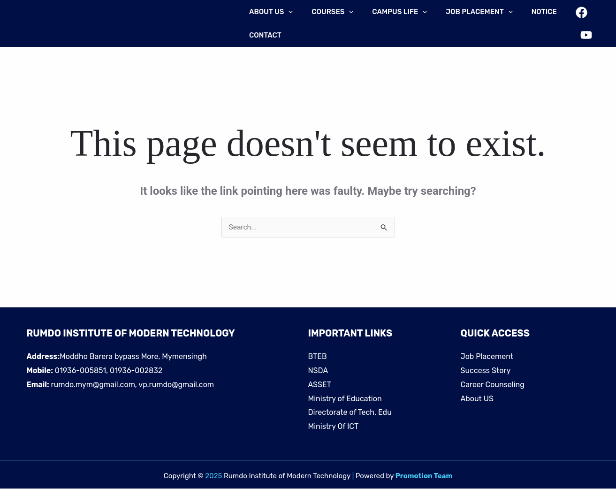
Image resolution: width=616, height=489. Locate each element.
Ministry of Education (345, 399)
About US (477, 399)
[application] (285, 11)
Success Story (486, 371)
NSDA (318, 371)
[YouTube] (584, 31)
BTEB (317, 356)
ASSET (319, 385)
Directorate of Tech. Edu (350, 412)
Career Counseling (493, 385)
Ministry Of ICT (333, 426)
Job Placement (487, 356)
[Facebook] (580, 17)
